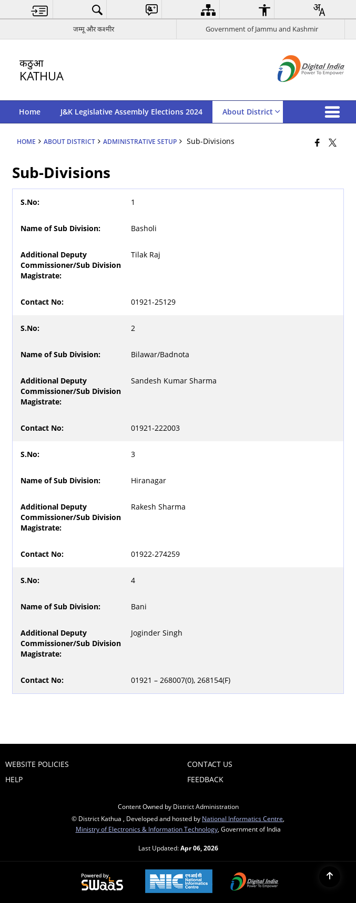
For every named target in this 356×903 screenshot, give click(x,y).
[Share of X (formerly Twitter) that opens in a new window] (332, 142)
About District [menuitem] (251, 112)
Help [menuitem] (14, 779)
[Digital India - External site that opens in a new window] (298, 91)
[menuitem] (39, 9)
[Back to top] (329, 876)
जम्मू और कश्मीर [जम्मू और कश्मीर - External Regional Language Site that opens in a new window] (93, 29)
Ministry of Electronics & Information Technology (147, 829)
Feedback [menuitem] (205, 779)
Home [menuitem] (29, 112)
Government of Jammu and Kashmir (262, 29)
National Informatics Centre (242, 818)
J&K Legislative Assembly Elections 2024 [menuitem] (131, 112)
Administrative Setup (140, 141)
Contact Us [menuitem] (209, 764)
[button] (334, 112)
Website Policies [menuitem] (37, 764)
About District (69, 141)
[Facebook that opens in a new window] (317, 142)
